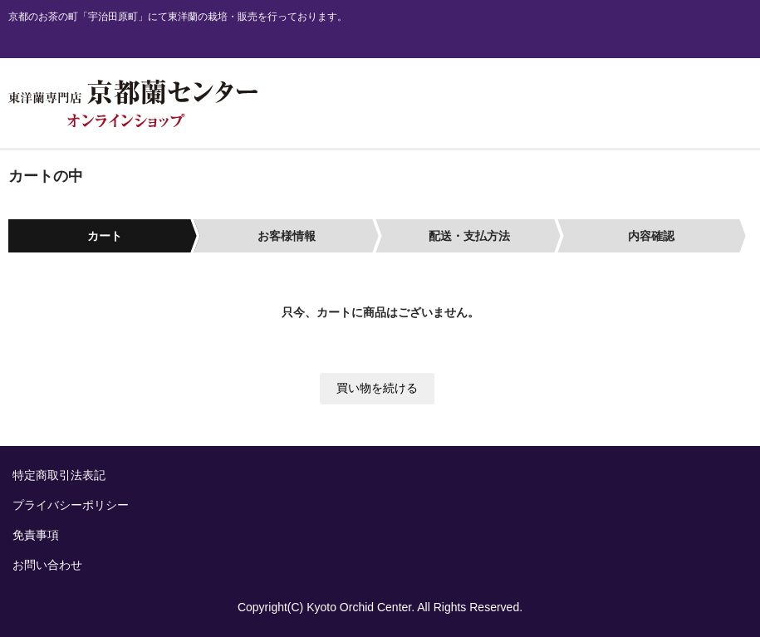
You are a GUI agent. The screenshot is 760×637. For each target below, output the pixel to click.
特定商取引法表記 (58, 475)
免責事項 (35, 534)
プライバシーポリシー (70, 505)
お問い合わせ (47, 564)
